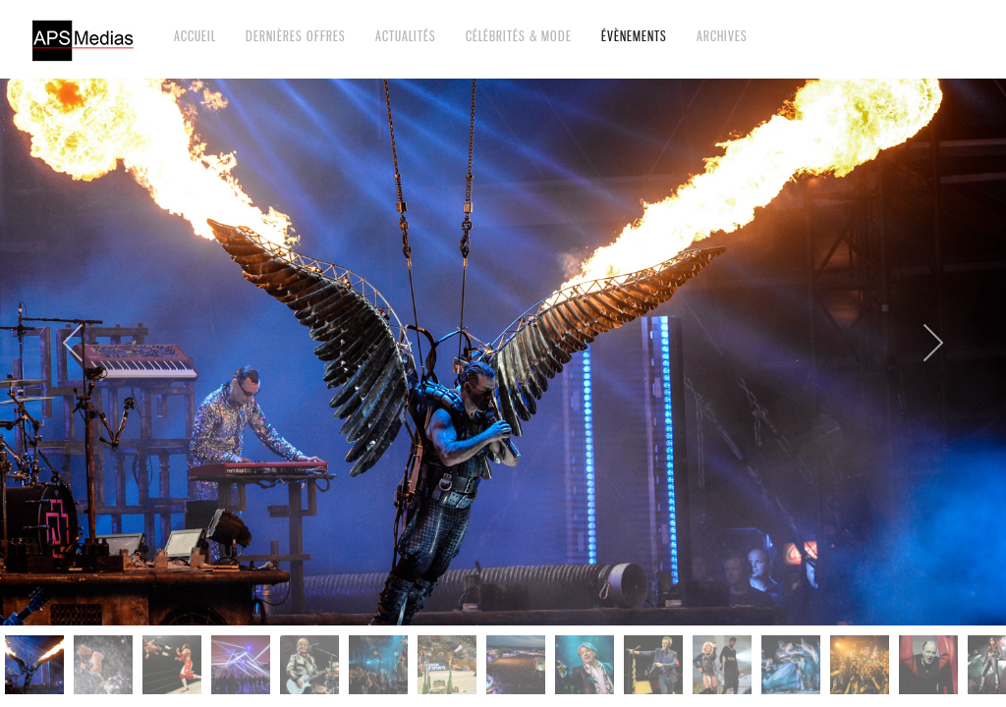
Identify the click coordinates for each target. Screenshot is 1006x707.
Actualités (405, 35)
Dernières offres (296, 35)
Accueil (195, 35)
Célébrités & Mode (519, 35)
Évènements (634, 35)
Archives (722, 35)
